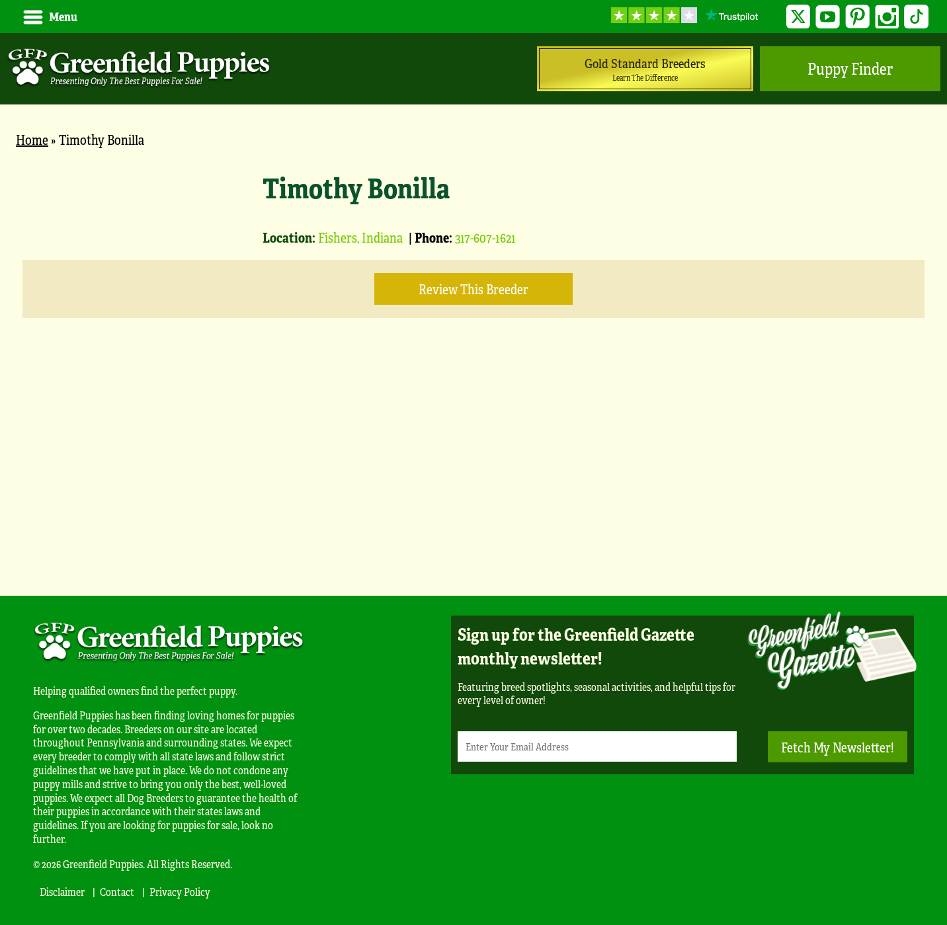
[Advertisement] (473, 476)
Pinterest (857, 17)
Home (32, 139)
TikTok (916, 17)
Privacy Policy (179, 891)
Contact (117, 891)
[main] (473, 365)
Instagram (887, 17)
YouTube (827, 17)
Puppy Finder (850, 68)
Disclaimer (62, 891)
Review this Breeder (473, 288)
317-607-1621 (485, 237)
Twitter (798, 17)
